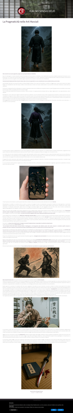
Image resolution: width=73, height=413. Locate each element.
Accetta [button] (60, 409)
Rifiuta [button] (54, 409)
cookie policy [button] (11, 406)
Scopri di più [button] (13, 409)
